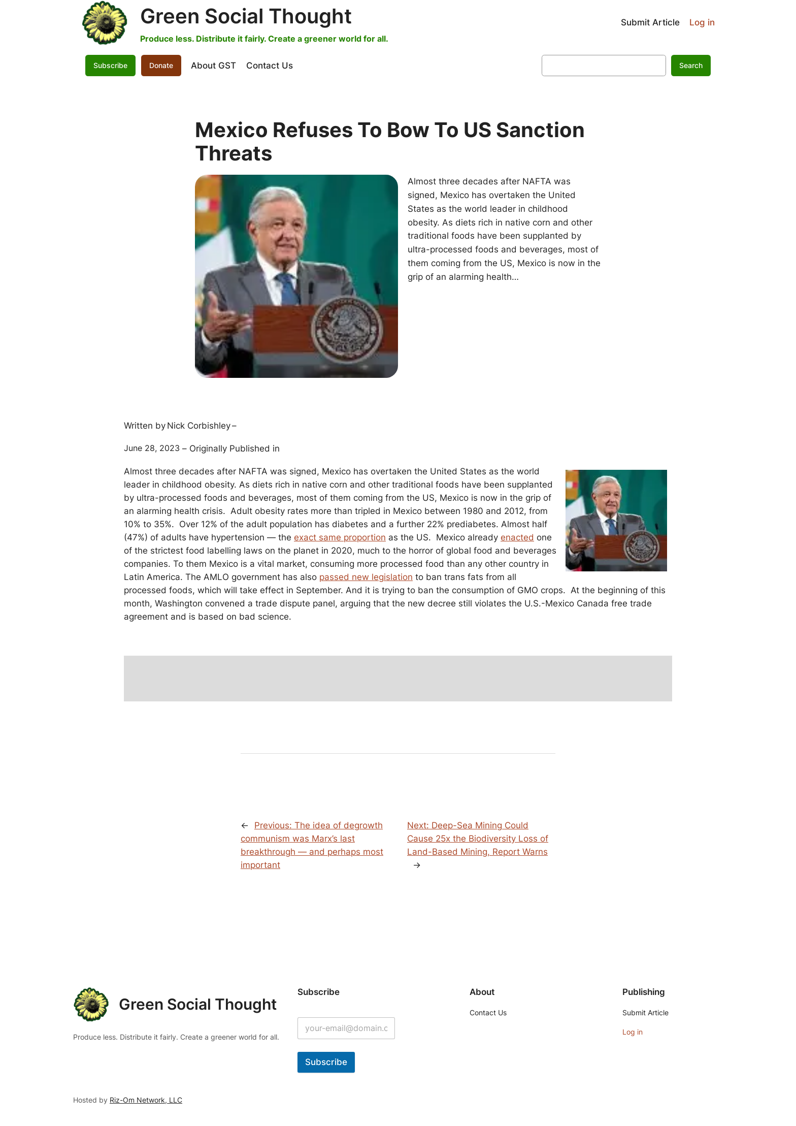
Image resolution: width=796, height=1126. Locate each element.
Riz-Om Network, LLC (146, 1100)
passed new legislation (366, 577)
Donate (161, 65)
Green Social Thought (246, 16)
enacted (517, 537)
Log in (702, 22)
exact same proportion (340, 537)
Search (691, 65)
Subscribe (110, 65)
